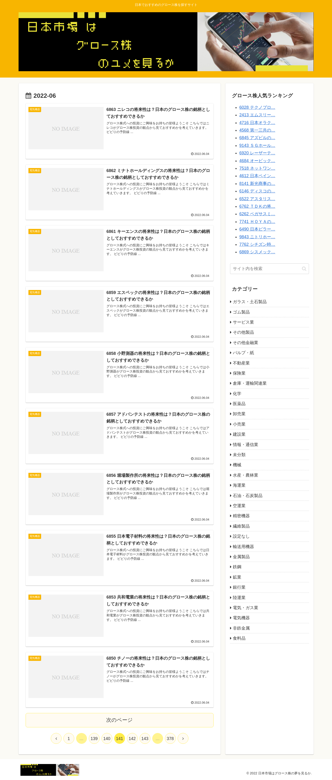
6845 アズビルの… (257, 137)
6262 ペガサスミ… (257, 214)
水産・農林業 (245, 475)
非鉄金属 (241, 628)
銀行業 (239, 587)
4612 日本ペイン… (257, 175)
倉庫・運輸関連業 (250, 383)
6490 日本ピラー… (257, 229)
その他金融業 (245, 342)
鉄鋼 (237, 566)
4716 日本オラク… (257, 122)
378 (170, 738)
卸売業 (239, 414)
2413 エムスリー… (257, 115)
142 (132, 738)
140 (106, 738)
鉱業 (237, 577)
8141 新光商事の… (257, 183)
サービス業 (243, 322)
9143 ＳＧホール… (257, 145)
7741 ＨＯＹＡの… (257, 221)
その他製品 (243, 332)
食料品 (239, 638)
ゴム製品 (241, 312)
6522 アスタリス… (257, 198)
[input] (269, 268)
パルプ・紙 (243, 352)
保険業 (239, 373)
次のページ (119, 720)
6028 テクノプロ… (257, 107)
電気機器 (241, 617)
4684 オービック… (257, 160)
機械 (237, 465)
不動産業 (241, 363)
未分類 (239, 454)
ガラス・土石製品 (250, 301)
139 (94, 738)
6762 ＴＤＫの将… (257, 206)
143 (144, 738)
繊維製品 (241, 526)
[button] (304, 268)
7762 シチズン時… (257, 244)
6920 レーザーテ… (257, 153)
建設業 (239, 434)
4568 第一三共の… (257, 130)
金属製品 (241, 556)
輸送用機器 (243, 546)
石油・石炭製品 (247, 495)
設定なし (241, 536)
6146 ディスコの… (257, 191)
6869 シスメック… (257, 252)
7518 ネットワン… (257, 168)
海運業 (239, 485)
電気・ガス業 (245, 607)
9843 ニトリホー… (257, 237)
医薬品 (239, 403)
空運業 (239, 505)
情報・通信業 (245, 444)
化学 (237, 393)
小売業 (239, 424)
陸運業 (239, 597)
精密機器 (241, 515)
